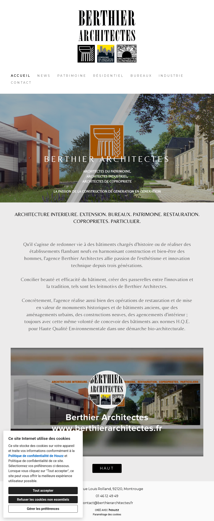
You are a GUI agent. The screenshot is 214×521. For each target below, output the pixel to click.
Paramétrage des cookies (107, 514)
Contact (21, 82)
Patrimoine (71, 76)
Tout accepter (43, 491)
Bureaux (141, 76)
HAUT (107, 468)
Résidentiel (108, 76)
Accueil (21, 76)
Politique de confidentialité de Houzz (36, 456)
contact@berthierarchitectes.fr (107, 503)
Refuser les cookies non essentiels (43, 500)
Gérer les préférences (43, 509)
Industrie (171, 76)
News (44, 76)
